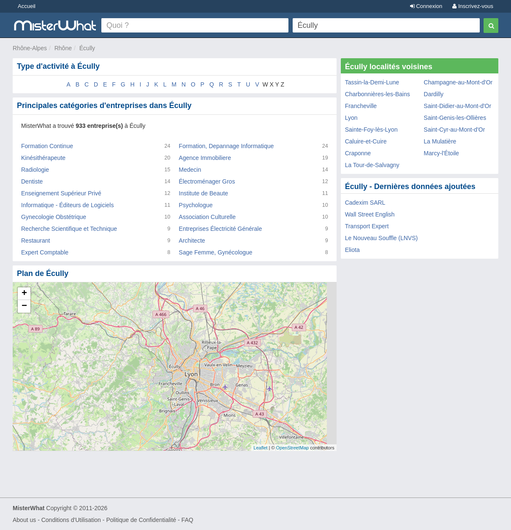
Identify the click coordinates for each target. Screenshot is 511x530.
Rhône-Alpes (30, 48)
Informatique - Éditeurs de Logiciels (67, 205)
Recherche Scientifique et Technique (69, 228)
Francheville (361, 106)
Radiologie (35, 169)
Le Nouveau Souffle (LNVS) (381, 238)
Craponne (358, 153)
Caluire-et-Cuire (366, 141)
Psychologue (195, 205)
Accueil (26, 6)
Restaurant (35, 240)
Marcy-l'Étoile (441, 153)
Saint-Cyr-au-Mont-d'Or (454, 129)
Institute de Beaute (203, 193)
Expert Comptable (44, 252)
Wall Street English (370, 214)
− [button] (24, 306)
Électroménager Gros (207, 181)
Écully (87, 48)
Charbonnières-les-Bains (377, 94)
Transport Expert (367, 226)
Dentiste (32, 181)
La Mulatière (440, 141)
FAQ (187, 519)
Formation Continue (47, 146)
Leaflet (260, 447)
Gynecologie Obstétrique (53, 217)
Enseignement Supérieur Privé (61, 193)
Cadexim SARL (365, 202)
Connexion (426, 6)
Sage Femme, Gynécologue (215, 252)
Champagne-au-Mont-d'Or (458, 82)
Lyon (351, 117)
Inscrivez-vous (472, 6)
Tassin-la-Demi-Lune (372, 82)
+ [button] (24, 293)
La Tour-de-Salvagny (372, 165)
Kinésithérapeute (43, 157)
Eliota (352, 249)
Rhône (63, 48)
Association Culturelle (207, 217)
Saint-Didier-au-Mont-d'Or (457, 106)
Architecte (192, 240)
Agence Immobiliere (205, 157)
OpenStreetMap (292, 447)
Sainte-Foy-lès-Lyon (371, 129)
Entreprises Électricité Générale (220, 228)
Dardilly (433, 94)
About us (24, 519)
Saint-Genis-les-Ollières (455, 117)
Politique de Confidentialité (141, 519)
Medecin (190, 169)
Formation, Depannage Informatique (226, 146)
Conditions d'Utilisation (71, 519)
